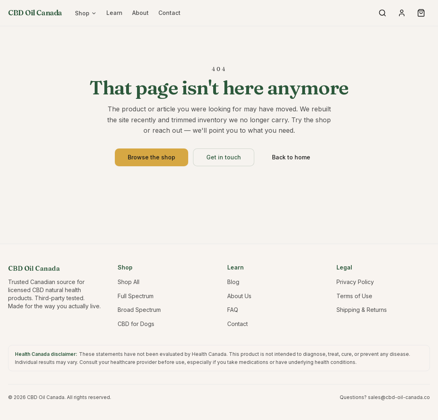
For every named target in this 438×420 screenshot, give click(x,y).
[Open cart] (421, 13)
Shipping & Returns (361, 309)
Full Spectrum (136, 296)
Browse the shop (151, 157)
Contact (169, 12)
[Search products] (382, 13)
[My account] (402, 13)
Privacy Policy (355, 281)
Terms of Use (354, 296)
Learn (114, 12)
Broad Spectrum (139, 309)
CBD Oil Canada (35, 12)
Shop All (128, 281)
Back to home (291, 157)
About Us (239, 296)
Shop (86, 13)
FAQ (232, 309)
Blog (233, 281)
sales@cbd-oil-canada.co (399, 397)
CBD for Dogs (136, 323)
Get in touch (223, 157)
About (140, 12)
